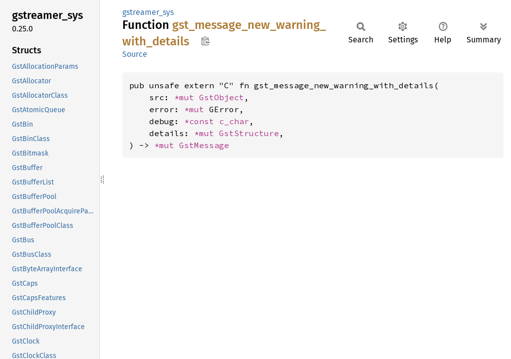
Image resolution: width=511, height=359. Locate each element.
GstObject (221, 97)
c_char (234, 121)
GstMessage (204, 145)
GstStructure (249, 133)
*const (201, 121)
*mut (186, 97)
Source (134, 54)
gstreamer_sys (148, 12)
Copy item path (205, 40)
